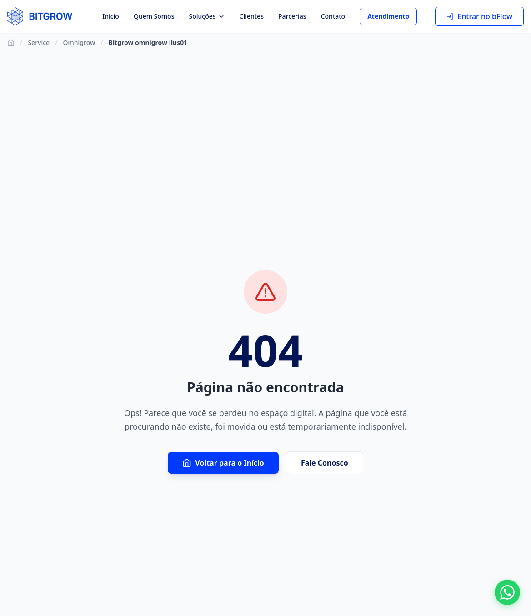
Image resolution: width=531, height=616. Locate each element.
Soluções (207, 16)
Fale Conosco (324, 463)
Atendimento (388, 16)
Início (110, 16)
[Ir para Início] (11, 42)
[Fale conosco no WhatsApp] (507, 592)
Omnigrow (79, 42)
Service (39, 42)
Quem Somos (154, 16)
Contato (333, 16)
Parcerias (292, 16)
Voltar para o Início (223, 463)
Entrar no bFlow (479, 16)
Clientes (252, 16)
